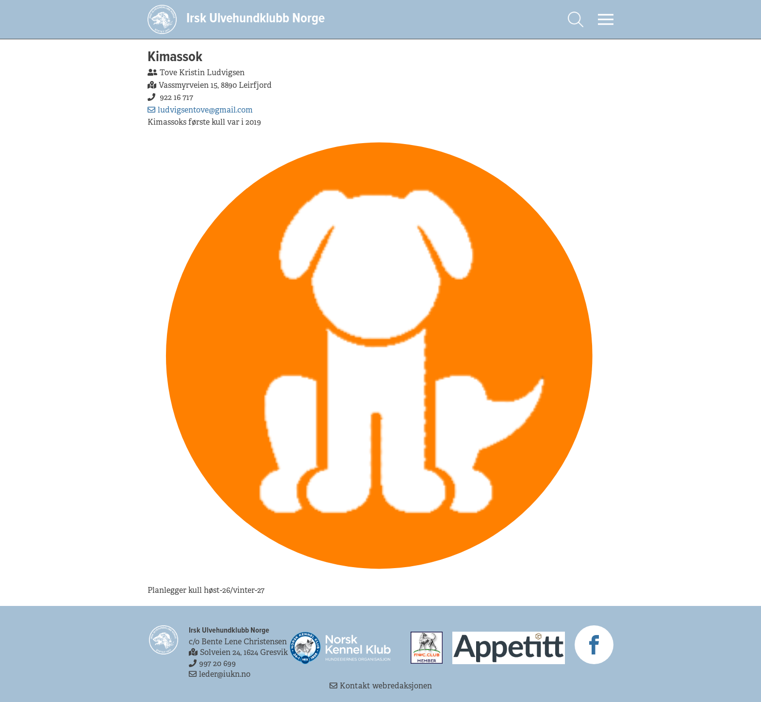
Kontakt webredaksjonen (381, 686)
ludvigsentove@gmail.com (200, 110)
